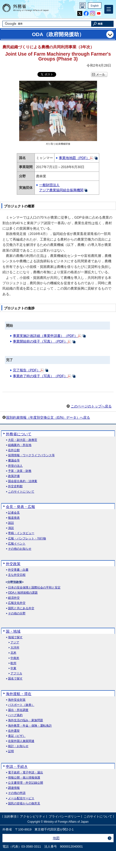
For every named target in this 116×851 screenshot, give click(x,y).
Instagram (92, 13)
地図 (56, 838)
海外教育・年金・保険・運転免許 (30, 725)
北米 (13, 652)
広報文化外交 (17, 603)
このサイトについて (21, 491)
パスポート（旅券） (21, 705)
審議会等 (14, 460)
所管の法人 (15, 465)
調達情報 (14, 788)
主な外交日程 (17, 575)
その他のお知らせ (19, 548)
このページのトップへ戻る (91, 406)
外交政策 (13, 564)
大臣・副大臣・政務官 (22, 440)
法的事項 (10, 816)
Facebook (86, 13)
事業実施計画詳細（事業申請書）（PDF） (45, 336)
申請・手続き (17, 766)
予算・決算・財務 (19, 471)
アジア (14, 642)
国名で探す (15, 678)
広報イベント (17, 543)
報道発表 (14, 517)
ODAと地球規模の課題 (23, 592)
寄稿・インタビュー (21, 533)
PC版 (83, 5)
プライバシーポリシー (64, 816)
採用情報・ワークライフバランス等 (31, 455)
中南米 (14, 658)
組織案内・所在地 (19, 445)
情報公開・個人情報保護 (24, 777)
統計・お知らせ (18, 746)
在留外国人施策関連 (21, 741)
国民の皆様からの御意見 (24, 803)
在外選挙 (14, 730)
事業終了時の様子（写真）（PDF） (40, 376)
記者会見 (14, 512)
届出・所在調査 (18, 710)
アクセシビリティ (32, 816)
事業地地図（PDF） (74, 158)
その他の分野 (17, 613)
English (95, 5)
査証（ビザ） (17, 736)
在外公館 (14, 450)
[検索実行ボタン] (102, 24)
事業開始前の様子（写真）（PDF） (40, 341)
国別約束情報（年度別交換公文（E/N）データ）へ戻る (48, 417)
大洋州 (14, 647)
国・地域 (13, 631)
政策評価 (14, 476)
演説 (11, 528)
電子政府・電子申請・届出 (25, 772)
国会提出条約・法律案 (22, 481)
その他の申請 (17, 793)
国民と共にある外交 (21, 608)
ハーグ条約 (15, 715)
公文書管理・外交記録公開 (25, 782)
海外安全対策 (17, 699)
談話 (11, 523)
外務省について (18, 434)
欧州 (13, 663)
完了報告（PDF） (26, 370)
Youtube (98, 13)
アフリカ (16, 673)
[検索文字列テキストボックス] (46, 24)
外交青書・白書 (18, 569)
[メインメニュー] (108, 9)
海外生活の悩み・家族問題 (25, 720)
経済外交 (14, 597)
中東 (13, 668)
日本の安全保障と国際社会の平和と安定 (34, 587)
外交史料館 (15, 486)
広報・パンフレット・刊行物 (27, 538)
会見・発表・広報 (20, 507)
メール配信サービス (21, 798)
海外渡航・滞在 (18, 694)
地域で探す (15, 637)
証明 (11, 751)
